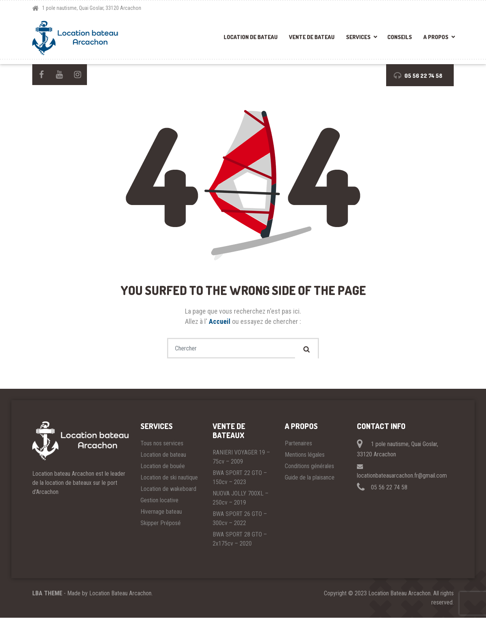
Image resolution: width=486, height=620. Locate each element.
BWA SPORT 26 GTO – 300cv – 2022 (240, 521)
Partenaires (298, 445)
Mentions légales (305, 457)
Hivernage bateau (161, 513)
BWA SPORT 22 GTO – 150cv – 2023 (240, 480)
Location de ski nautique (169, 479)
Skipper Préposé (160, 525)
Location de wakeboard (168, 491)
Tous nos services (161, 445)
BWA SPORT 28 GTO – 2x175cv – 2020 (240, 541)
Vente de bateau (312, 37)
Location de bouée (162, 468)
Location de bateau (251, 37)
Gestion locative (159, 502)
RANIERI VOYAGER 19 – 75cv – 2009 (241, 459)
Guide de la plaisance (310, 479)
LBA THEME (47, 595)
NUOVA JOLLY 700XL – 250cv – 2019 (240, 500)
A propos (435, 37)
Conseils (399, 37)
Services (358, 37)
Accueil (220, 321)
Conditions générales (309, 468)
